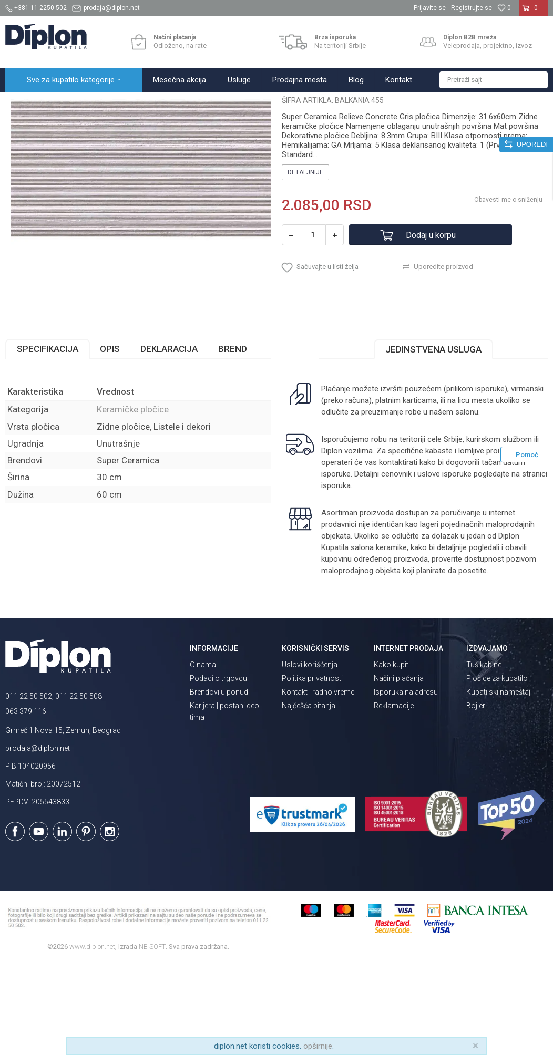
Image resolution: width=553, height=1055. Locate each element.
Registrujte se (471, 8)
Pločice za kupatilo (497, 770)
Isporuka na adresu (406, 784)
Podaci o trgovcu (218, 770)
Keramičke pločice (172, 103)
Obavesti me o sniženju (508, 291)
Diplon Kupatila (28, 103)
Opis (110, 441)
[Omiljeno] (504, 8)
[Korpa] (533, 12)
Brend (232, 441)
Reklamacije (394, 797)
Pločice (125, 103)
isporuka (336, 577)
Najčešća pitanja (308, 797)
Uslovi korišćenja (309, 756)
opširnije (317, 1046)
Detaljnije (305, 264)
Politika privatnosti (312, 770)
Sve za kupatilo (82, 103)
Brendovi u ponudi (220, 784)
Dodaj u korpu (431, 327)
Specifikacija (47, 441)
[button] (493, 79)
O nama (203, 756)
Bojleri (476, 797)
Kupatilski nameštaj (498, 784)
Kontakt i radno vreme (318, 784)
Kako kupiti (392, 756)
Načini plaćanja (399, 770)
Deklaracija (169, 441)
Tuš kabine (483, 756)
